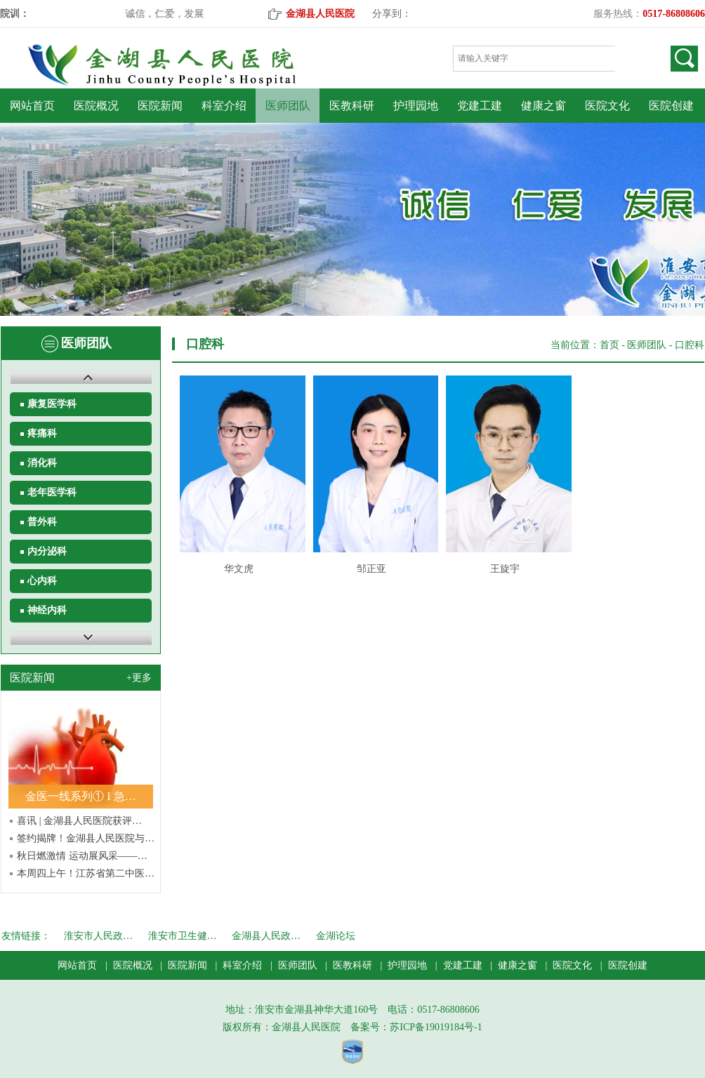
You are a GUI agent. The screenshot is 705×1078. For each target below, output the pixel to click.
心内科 (42, 580)
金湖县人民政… (266, 936)
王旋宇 (505, 569)
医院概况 (96, 106)
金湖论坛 (335, 936)
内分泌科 (47, 551)
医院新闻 (160, 106)
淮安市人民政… (98, 936)
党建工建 (479, 106)
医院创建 (671, 106)
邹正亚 (371, 569)
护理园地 (415, 106)
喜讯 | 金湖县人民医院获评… (79, 821)
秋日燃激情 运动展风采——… (82, 856)
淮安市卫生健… (182, 936)
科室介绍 (224, 106)
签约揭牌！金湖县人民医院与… (85, 838)
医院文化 (607, 106)
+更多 (139, 677)
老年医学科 (52, 492)
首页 (609, 345)
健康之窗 (543, 106)
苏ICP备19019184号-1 (436, 1027)
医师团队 (287, 106)
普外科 (42, 522)
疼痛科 (42, 433)
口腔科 (689, 345)
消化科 (42, 463)
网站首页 (32, 106)
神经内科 (47, 610)
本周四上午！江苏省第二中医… (85, 873)
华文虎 (238, 569)
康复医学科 (52, 404)
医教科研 (351, 106)
